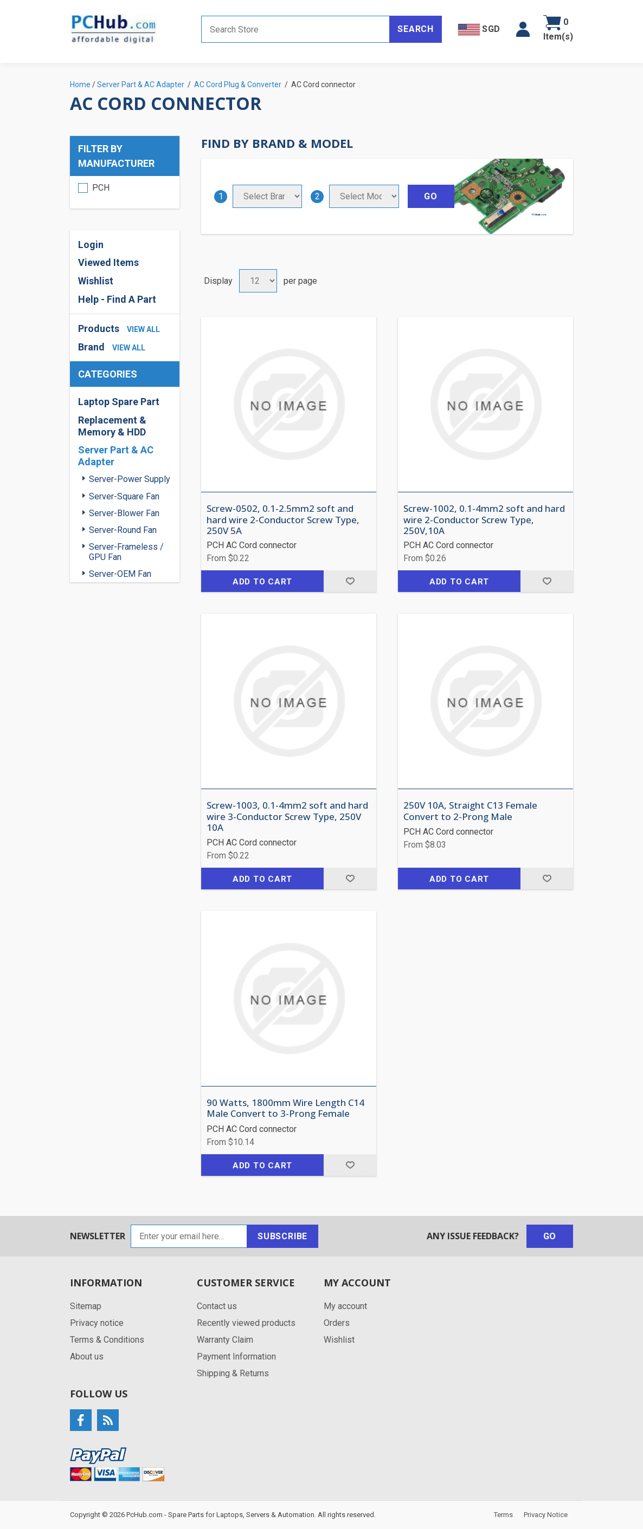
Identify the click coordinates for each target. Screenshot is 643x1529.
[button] (523, 29)
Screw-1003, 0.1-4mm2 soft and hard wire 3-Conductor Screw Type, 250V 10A (287, 816)
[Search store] (295, 29)
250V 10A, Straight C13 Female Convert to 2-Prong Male (470, 811)
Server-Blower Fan (124, 513)
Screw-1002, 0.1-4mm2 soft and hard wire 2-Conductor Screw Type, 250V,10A (484, 519)
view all (143, 329)
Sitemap (85, 1306)
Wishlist (95, 281)
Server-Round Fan (123, 530)
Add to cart (262, 582)
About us (87, 1356)
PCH (101, 188)
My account (345, 1306)
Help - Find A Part (117, 299)
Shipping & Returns (233, 1373)
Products (98, 328)
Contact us (217, 1306)
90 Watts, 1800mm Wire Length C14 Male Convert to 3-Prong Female (285, 1108)
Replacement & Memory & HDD (112, 426)
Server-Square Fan (124, 496)
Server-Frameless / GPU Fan (126, 552)
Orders (337, 1323)
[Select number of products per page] (258, 280)
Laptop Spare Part (118, 401)
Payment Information (236, 1356)
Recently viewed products (246, 1323)
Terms (503, 1515)
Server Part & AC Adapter (115, 455)
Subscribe (282, 1236)
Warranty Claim (225, 1340)
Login (91, 244)
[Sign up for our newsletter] (189, 1236)
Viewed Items (108, 262)
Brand (91, 347)
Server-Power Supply (129, 479)
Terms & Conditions (107, 1340)
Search (415, 29)
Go (550, 1236)
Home (80, 84)
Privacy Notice (546, 1515)
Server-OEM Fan (120, 574)
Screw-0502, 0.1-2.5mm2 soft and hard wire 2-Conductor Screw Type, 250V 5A (283, 519)
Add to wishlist (350, 581)
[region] (124, 192)
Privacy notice (97, 1323)
